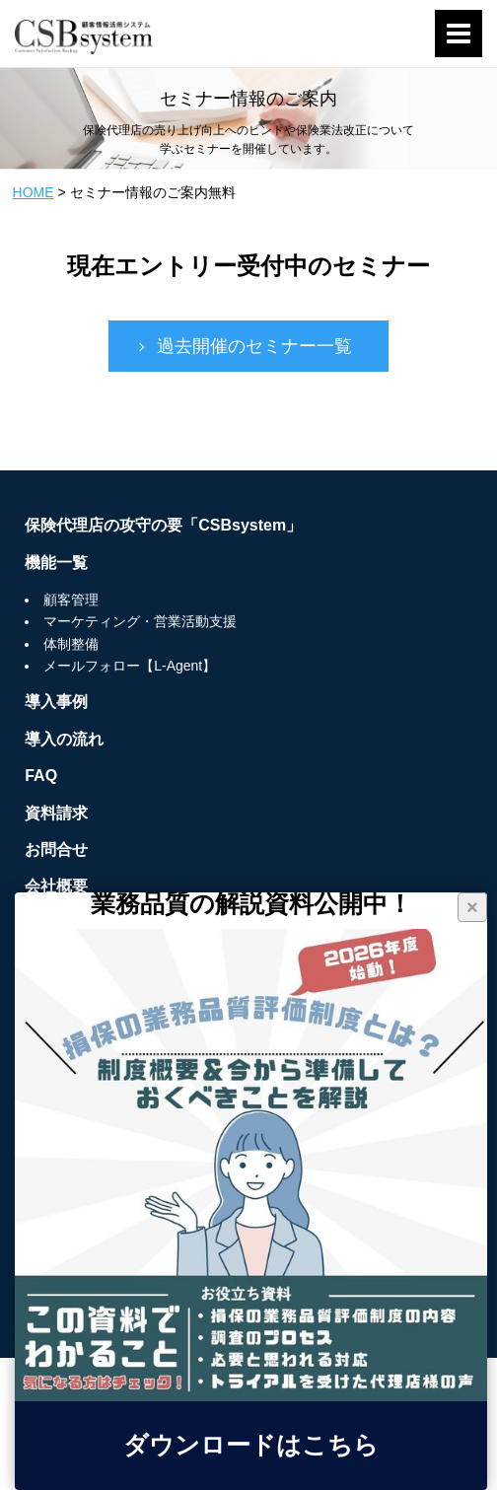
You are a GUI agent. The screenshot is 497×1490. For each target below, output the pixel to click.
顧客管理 (71, 599)
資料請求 (56, 813)
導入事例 (56, 701)
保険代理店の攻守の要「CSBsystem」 (163, 525)
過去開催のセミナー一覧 (254, 346)
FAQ (41, 775)
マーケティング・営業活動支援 (140, 621)
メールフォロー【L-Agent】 (129, 666)
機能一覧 (56, 562)
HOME (33, 192)
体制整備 (71, 644)
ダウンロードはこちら (251, 1445)
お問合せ (56, 849)
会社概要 (56, 886)
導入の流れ (64, 739)
